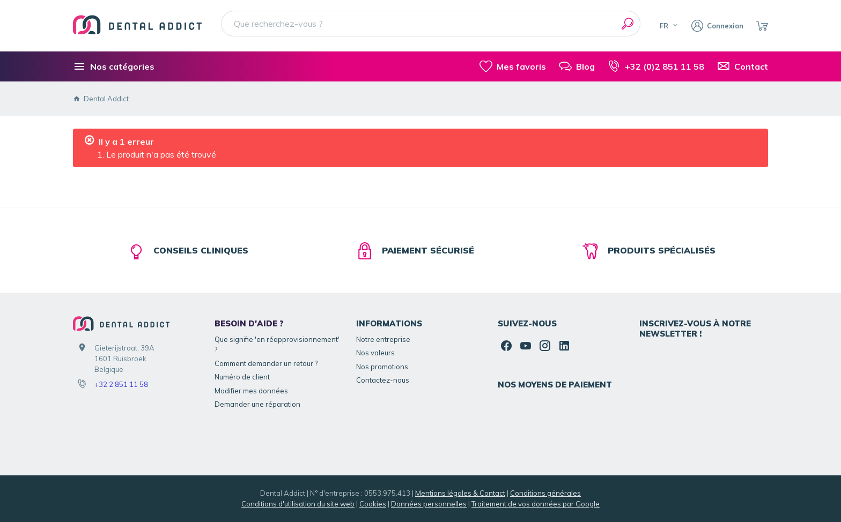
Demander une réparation (257, 404)
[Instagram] (545, 345)
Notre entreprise (383, 339)
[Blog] (576, 66)
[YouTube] (525, 345)
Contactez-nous (382, 380)
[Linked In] (564, 345)
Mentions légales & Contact (460, 493)
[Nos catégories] (114, 66)
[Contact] (742, 66)
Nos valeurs (375, 352)
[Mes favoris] (512, 66)
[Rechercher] (627, 23)
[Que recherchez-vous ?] (430, 23)
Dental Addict (101, 98)
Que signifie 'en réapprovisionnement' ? (277, 344)
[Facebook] (506, 345)
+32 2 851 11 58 (121, 384)
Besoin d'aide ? (249, 323)
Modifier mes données (251, 390)
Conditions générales (545, 493)
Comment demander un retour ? (266, 363)
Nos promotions (382, 366)
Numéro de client (242, 376)
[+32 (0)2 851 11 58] (656, 66)
